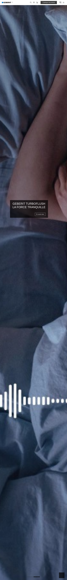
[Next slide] (63, 292)
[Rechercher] (30, 2)
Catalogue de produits (49, 2)
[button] (30, 2)
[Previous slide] (3, 292)
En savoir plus (40, 214)
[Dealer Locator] (34, 2)
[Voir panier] (37, 2)
